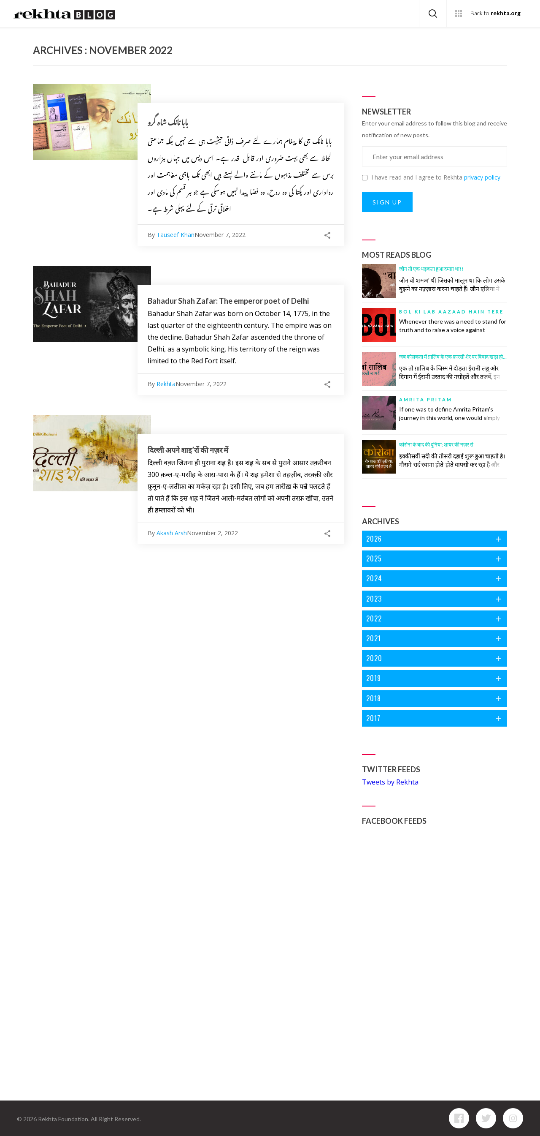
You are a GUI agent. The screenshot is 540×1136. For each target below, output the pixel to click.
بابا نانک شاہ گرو (168, 122)
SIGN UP (387, 202)
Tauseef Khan (175, 235)
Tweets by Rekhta (390, 782)
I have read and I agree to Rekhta (431, 177)
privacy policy (482, 177)
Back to (495, 13)
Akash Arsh (172, 533)
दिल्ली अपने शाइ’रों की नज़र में (188, 450)
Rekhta (166, 384)
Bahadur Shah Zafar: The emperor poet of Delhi (228, 300)
